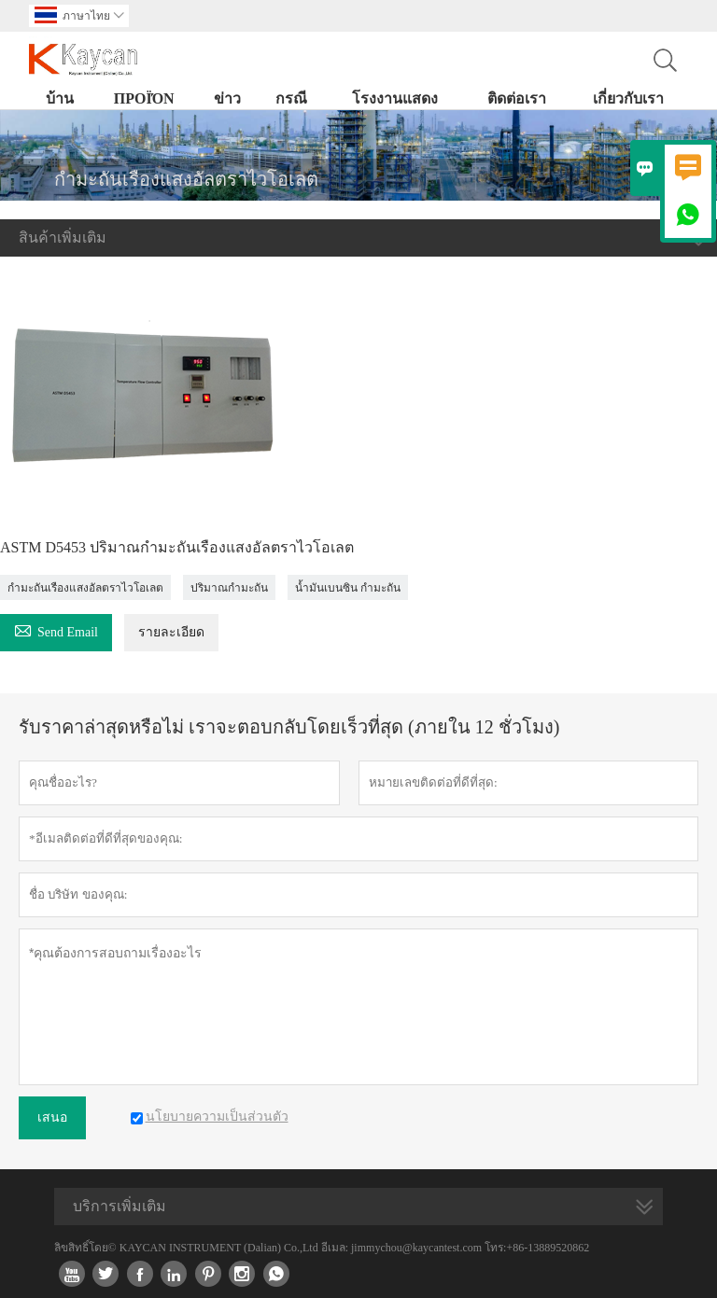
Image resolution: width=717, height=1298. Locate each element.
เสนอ (52, 1117)
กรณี (291, 98)
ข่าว (227, 98)
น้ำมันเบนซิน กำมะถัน (348, 587)
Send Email (56, 629)
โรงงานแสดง (395, 98)
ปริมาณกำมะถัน (229, 587)
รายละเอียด (171, 632)
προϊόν (144, 98)
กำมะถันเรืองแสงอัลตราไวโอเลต (85, 587)
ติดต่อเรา (516, 98)
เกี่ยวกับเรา (628, 98)
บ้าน (60, 98)
